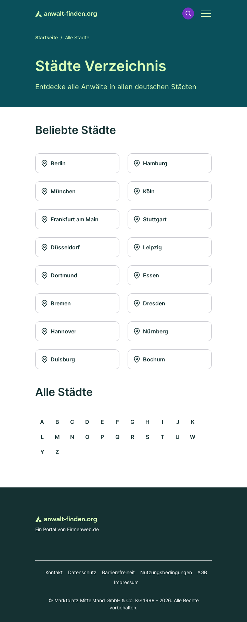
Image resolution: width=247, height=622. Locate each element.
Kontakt (54, 572)
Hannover (58, 331)
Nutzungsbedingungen (166, 572)
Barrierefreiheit (118, 572)
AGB (202, 572)
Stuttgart (150, 219)
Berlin (53, 163)
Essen (146, 275)
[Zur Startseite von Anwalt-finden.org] (66, 13)
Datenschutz (82, 572)
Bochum (149, 359)
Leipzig (147, 247)
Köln (144, 191)
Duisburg (58, 359)
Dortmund (59, 275)
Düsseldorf (60, 247)
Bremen (56, 303)
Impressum (126, 582)
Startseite (46, 37)
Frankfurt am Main (70, 219)
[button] (188, 13)
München (58, 191)
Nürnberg (150, 331)
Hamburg (150, 163)
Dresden (149, 303)
